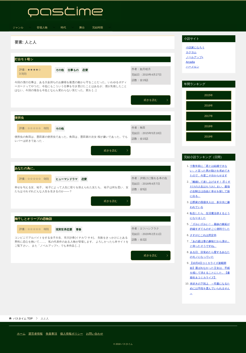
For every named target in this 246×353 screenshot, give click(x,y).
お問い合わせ (94, 333)
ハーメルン (192, 66)
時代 (63, 27)
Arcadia (190, 62)
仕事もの (73, 70)
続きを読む (156, 99)
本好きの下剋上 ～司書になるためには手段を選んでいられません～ (210, 288)
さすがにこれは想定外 (203, 235)
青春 (78, 229)
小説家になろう (195, 47)
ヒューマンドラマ (67, 179)
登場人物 (42, 27)
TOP (23, 318)
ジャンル (18, 27)
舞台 (82, 27)
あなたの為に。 (26, 168)
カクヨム (191, 52)
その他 (60, 70)
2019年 (208, 136)
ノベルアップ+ (194, 57)
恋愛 (85, 70)
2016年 (208, 105)
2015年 (208, 95)
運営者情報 (35, 333)
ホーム (21, 333)
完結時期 (97, 27)
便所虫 (19, 117)
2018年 (208, 126)
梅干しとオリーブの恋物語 (33, 218)
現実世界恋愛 (64, 229)
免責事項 (51, 333)
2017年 (208, 115)
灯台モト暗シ (24, 59)
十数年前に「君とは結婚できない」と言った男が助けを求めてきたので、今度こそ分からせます (210, 170)
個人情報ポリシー (71, 333)
